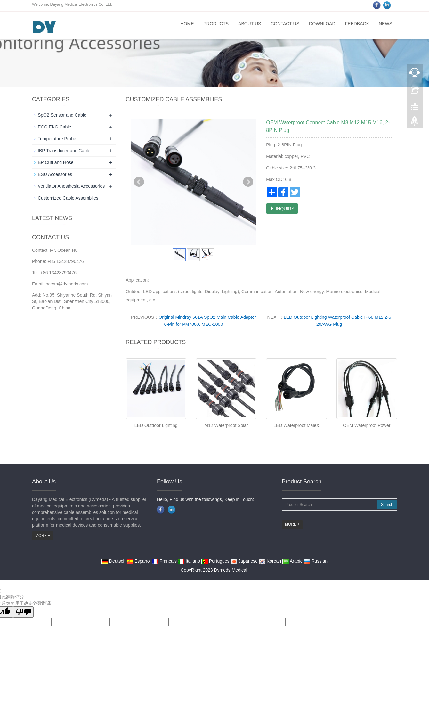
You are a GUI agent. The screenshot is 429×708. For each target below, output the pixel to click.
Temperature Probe (57, 138)
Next (248, 182)
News (385, 23)
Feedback (357, 23)
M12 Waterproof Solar (226, 425)
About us (249, 23)
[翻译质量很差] (23, 612)
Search (387, 504)
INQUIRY (282, 208)
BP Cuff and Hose (56, 162)
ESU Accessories (55, 174)
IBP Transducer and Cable (64, 150)
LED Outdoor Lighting (156, 425)
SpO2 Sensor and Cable (62, 115)
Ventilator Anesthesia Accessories (71, 186)
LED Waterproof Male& (296, 425)
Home (187, 23)
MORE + (42, 535)
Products (216, 23)
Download (322, 23)
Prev (139, 182)
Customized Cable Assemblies (68, 198)
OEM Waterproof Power (366, 425)
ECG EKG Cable (54, 126)
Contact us (285, 23)
